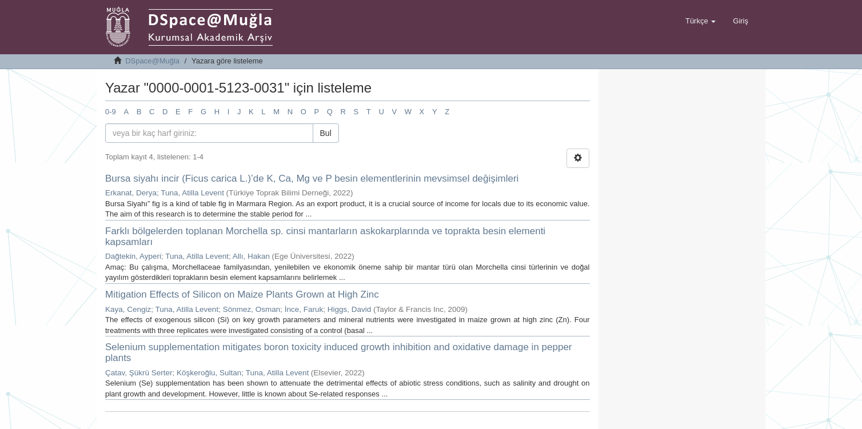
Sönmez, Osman (252, 309)
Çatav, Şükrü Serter (139, 372)
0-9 (110, 111)
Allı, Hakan (251, 256)
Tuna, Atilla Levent (192, 193)
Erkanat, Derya (131, 193)
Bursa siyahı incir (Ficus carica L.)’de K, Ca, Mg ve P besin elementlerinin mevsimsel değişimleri (311, 178)
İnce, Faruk (304, 309)
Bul (326, 133)
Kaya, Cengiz (128, 309)
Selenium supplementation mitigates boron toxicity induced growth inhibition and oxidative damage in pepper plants (338, 352)
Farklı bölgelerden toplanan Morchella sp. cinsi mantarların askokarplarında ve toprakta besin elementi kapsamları (325, 236)
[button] (700, 21)
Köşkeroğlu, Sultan (209, 372)
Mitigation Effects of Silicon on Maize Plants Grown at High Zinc (242, 294)
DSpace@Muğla (152, 61)
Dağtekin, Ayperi (133, 256)
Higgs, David (350, 309)
